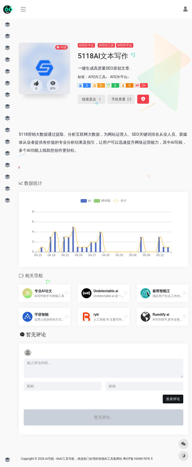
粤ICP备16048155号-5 (138, 458)
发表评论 (173, 399)
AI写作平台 (86, 45)
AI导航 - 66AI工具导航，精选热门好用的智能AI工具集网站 (83, 458)
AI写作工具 (106, 45)
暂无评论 (36, 335)
